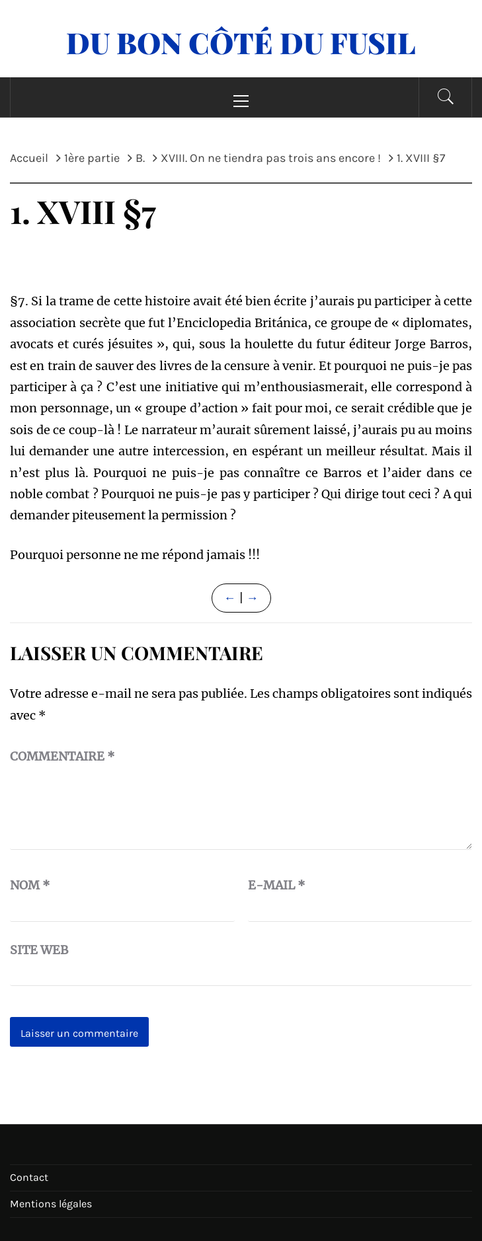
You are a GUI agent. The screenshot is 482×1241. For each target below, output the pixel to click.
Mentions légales (51, 1203)
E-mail (276, 885)
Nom (30, 885)
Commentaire (62, 756)
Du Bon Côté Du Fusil (241, 41)
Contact (29, 1177)
